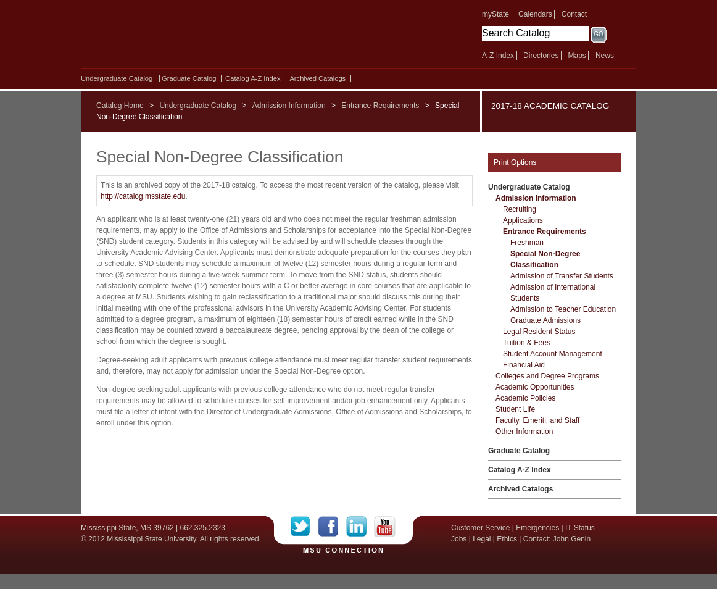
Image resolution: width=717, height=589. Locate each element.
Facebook (332, 526)
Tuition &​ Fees (526, 342)
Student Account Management (552, 353)
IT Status (580, 528)
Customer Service (480, 528)
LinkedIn (360, 526)
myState (495, 14)
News (604, 55)
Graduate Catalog (189, 78)
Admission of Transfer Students (561, 276)
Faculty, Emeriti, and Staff (537, 420)
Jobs (458, 539)
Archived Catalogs (317, 78)
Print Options (515, 162)
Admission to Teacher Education (563, 309)
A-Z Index (498, 55)
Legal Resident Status (539, 331)
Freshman (527, 242)
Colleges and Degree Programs (547, 376)
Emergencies (537, 528)
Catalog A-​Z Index (253, 78)
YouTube (385, 526)
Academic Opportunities (534, 387)
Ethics (507, 539)
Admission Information (289, 105)
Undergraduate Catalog (116, 78)
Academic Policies (525, 398)
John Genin (572, 539)
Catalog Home (120, 105)
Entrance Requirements (380, 105)
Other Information (524, 431)
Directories (540, 55)
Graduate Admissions (545, 320)
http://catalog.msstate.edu (143, 196)
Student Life (515, 409)
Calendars (535, 14)
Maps (577, 55)
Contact (574, 14)
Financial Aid (524, 365)
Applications (523, 220)
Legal (482, 539)
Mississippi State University (187, 37)
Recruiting (519, 209)
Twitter (304, 526)
